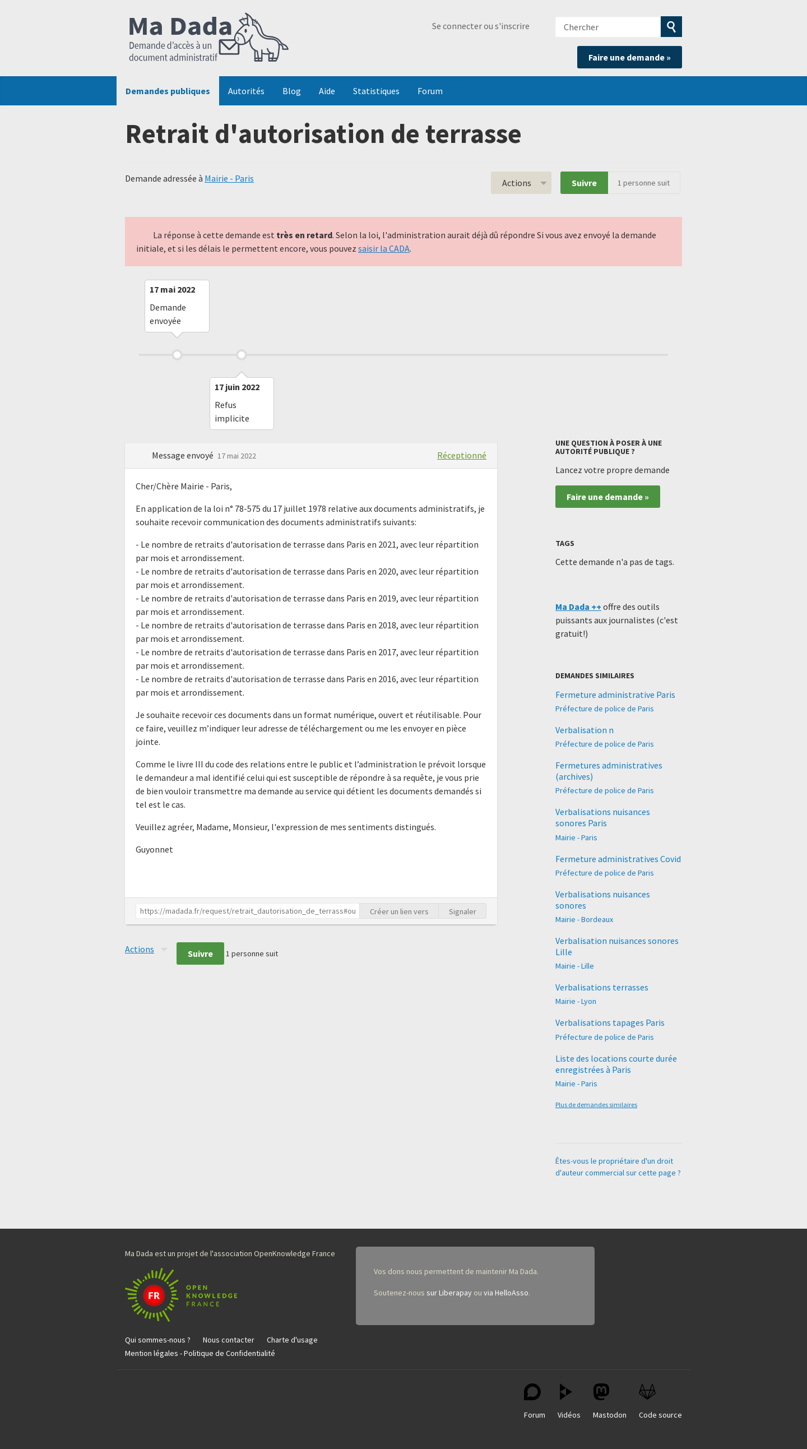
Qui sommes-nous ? (158, 1340)
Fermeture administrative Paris (615, 694)
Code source (660, 1401)
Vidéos (569, 1401)
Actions (516, 182)
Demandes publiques (168, 90)
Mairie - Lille (574, 966)
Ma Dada (209, 38)
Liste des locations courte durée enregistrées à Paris (616, 1064)
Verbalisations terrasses (601, 987)
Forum (430, 90)
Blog (291, 90)
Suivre (584, 182)
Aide (327, 90)
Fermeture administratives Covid (618, 858)
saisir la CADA (384, 248)
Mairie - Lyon (575, 1001)
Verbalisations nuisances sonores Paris (602, 817)
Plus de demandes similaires (596, 1104)
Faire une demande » (629, 57)
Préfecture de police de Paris (604, 708)
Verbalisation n (584, 729)
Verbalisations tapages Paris (610, 1022)
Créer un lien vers (399, 911)
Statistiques (376, 90)
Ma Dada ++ (578, 606)
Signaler (462, 911)
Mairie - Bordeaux (584, 919)
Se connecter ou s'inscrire (481, 25)
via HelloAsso (506, 1293)
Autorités (246, 90)
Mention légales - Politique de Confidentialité (200, 1353)
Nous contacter (228, 1340)
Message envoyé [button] (183, 455)
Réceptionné (461, 455)
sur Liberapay (449, 1293)
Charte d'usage (292, 1340)
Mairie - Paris (229, 178)
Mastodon (610, 1401)
